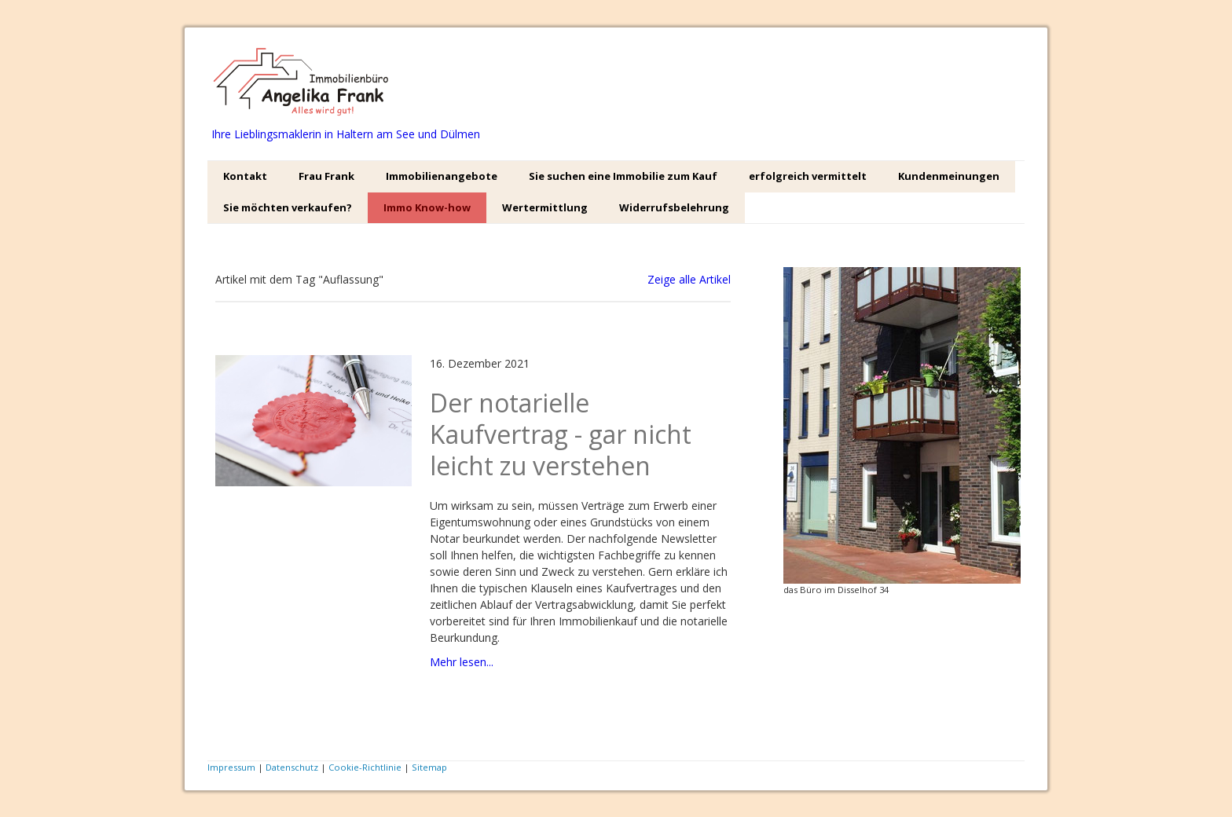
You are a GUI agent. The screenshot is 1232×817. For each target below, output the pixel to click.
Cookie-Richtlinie (365, 767)
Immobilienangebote (441, 176)
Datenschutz (292, 767)
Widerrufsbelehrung (674, 207)
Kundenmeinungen (948, 176)
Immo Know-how (427, 207)
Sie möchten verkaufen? (287, 207)
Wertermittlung (545, 207)
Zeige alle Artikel (689, 279)
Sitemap (429, 767)
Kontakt (245, 176)
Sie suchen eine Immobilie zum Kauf (623, 176)
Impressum (231, 767)
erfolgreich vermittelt (808, 176)
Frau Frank (326, 176)
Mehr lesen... (461, 661)
